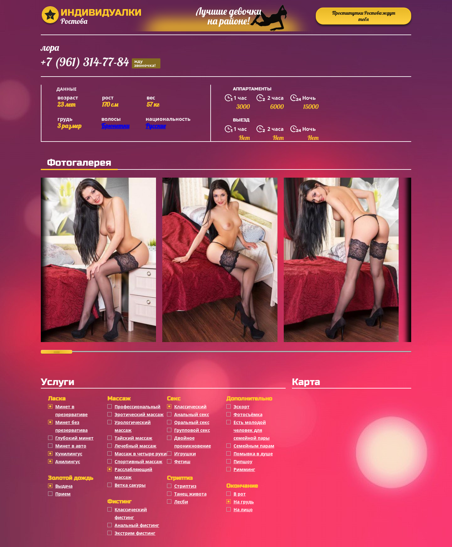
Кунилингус (68, 454)
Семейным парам (254, 446)
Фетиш (182, 461)
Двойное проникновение (192, 442)
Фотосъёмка (248, 414)
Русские (156, 126)
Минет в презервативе (71, 410)
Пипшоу (243, 461)
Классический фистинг (131, 513)
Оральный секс (191, 422)
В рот (240, 494)
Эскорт (242, 407)
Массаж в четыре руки (141, 454)
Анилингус (67, 461)
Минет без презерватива (71, 426)
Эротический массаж (139, 414)
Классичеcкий (190, 407)
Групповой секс (192, 430)
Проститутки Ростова (363, 16)
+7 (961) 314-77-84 (100, 62)
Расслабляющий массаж (133, 473)
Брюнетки (115, 126)
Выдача (64, 486)
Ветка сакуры (130, 485)
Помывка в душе (253, 454)
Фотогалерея (79, 162)
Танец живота (190, 494)
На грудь (244, 502)
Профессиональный (137, 407)
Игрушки (185, 454)
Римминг (244, 469)
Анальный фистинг (137, 525)
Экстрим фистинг (135, 533)
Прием (63, 494)
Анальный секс (191, 414)
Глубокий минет (74, 438)
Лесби (181, 502)
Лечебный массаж (135, 446)
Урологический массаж (133, 426)
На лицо (243, 509)
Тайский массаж (133, 438)
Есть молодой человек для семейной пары (252, 430)
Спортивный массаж (138, 461)
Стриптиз (185, 486)
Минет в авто (70, 446)
